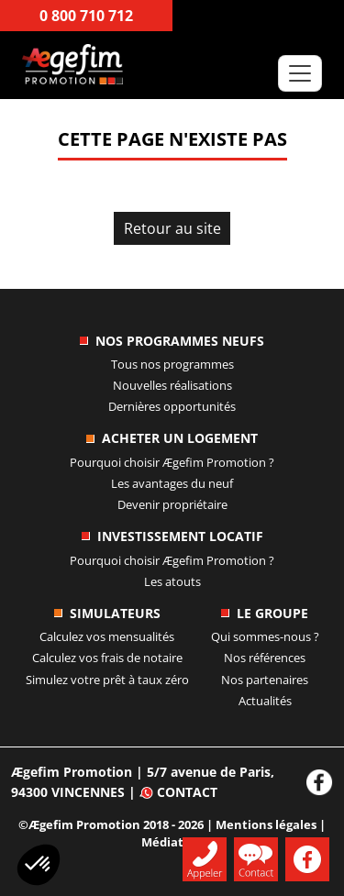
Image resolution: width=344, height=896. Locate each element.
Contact (178, 792)
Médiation (172, 842)
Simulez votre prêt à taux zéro (107, 679)
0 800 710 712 (86, 16)
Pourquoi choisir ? (172, 462)
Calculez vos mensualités (106, 636)
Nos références (264, 657)
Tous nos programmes (172, 364)
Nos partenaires (264, 679)
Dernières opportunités (172, 406)
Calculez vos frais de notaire (107, 657)
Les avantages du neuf (172, 483)
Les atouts (172, 581)
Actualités (265, 700)
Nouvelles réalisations (172, 385)
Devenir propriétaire (172, 504)
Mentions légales (266, 824)
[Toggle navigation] (300, 73)
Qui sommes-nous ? (265, 636)
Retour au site (172, 228)
